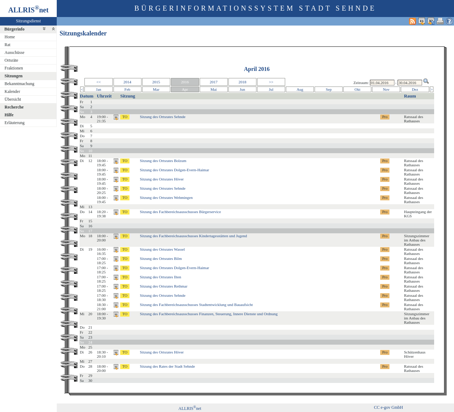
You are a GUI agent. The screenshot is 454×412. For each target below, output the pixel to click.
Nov (386, 89)
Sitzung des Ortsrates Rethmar (163, 286)
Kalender (12, 91)
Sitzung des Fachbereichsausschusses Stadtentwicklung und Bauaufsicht (196, 304)
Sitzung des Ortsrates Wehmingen (166, 197)
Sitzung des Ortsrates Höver (162, 179)
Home (10, 36)
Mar (156, 89)
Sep (329, 89)
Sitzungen (14, 75)
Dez (415, 89)
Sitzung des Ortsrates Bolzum (163, 160)
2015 (156, 82)
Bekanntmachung (19, 83)
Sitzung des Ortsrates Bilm (161, 258)
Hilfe (9, 114)
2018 (242, 82)
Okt (358, 89)
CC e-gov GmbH (388, 407)
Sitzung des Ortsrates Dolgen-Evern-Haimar (174, 170)
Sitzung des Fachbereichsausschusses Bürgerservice (180, 212)
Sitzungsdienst (28, 20)
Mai (213, 89)
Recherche (14, 107)
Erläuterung (15, 122)
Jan (98, 89)
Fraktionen (14, 68)
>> (271, 82)
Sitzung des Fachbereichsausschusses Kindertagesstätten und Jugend (193, 236)
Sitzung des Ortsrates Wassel (162, 249)
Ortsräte (11, 60)
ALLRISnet (189, 408)
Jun (242, 89)
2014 (127, 82)
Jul (271, 89)
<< (98, 82)
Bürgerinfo (14, 29)
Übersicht (13, 99)
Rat (8, 44)
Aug (300, 89)
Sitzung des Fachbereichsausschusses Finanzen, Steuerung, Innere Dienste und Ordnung (209, 314)
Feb (127, 89)
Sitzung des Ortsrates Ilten (160, 277)
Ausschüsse (14, 52)
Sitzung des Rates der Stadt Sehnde (167, 366)
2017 (213, 82)
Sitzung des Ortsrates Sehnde (163, 117)
